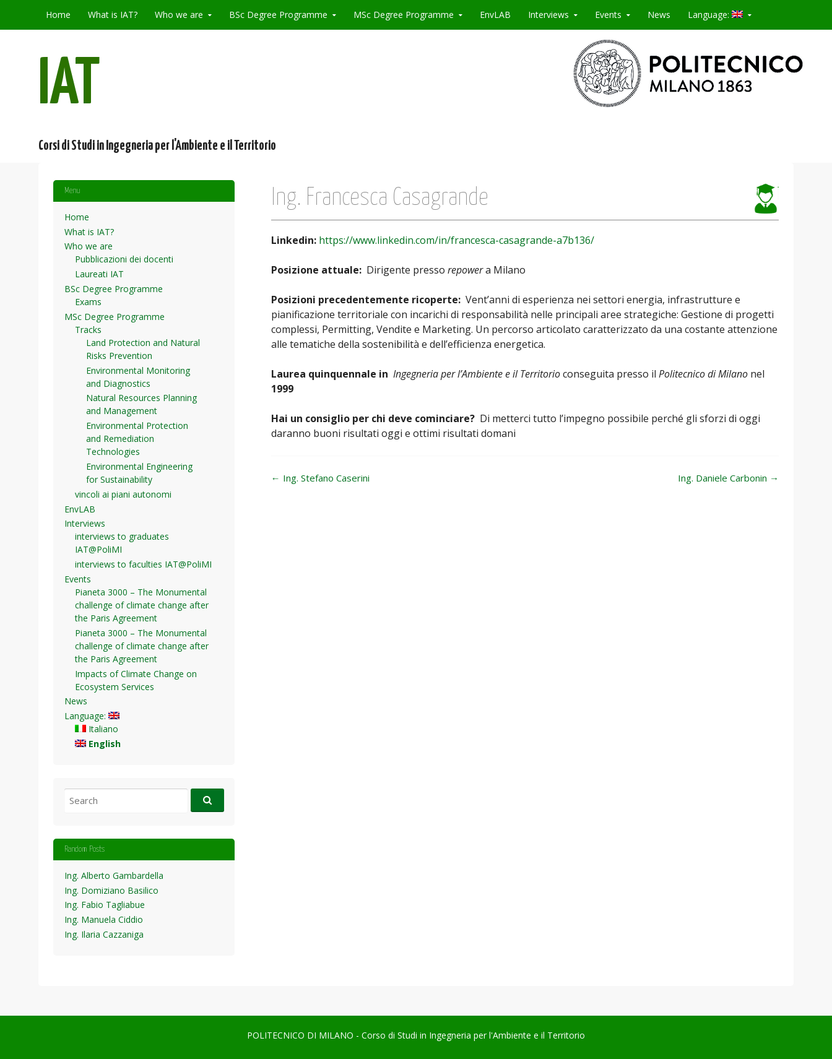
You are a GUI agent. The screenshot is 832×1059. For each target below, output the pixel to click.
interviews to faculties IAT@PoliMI (143, 564)
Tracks (88, 329)
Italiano (96, 729)
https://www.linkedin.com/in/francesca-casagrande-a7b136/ (456, 240)
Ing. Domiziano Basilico (111, 890)
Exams (88, 302)
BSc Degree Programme (278, 14)
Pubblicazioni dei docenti (124, 259)
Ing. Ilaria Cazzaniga (104, 934)
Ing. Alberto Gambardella (113, 875)
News (659, 14)
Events (608, 14)
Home (58, 14)
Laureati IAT (99, 274)
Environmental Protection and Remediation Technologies (137, 438)
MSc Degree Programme (403, 14)
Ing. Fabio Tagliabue (104, 904)
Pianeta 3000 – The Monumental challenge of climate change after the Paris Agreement (142, 605)
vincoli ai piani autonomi (123, 494)
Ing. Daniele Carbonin (728, 478)
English (98, 744)
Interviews (548, 14)
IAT (69, 85)
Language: (715, 14)
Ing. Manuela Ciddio (103, 919)
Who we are (179, 14)
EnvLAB (495, 14)
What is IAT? (112, 14)
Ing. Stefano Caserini (320, 478)
